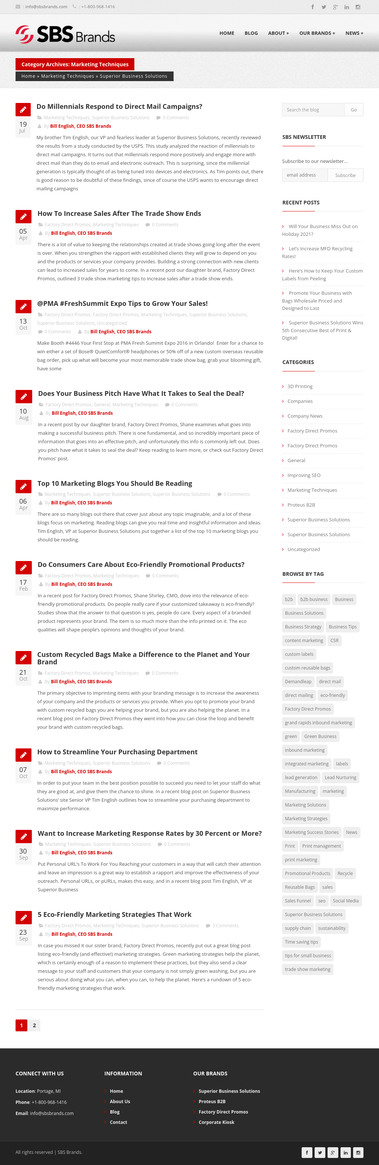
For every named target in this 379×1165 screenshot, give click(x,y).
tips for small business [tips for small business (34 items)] (308, 955)
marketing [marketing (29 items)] (333, 791)
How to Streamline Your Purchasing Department (117, 751)
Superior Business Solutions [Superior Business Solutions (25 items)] (314, 914)
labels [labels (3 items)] (342, 764)
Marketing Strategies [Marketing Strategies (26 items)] (306, 818)
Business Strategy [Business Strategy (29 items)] (303, 627)
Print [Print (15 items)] (290, 846)
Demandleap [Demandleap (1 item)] (298, 681)
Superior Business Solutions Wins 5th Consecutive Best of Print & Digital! (322, 330)
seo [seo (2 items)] (322, 901)
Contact (118, 1122)
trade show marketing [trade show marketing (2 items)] (308, 969)
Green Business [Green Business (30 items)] (320, 736)
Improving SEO (304, 475)
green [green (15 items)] (291, 736)
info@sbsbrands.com (46, 6)
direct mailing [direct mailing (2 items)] (299, 695)
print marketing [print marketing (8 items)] (301, 860)
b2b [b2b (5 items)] (289, 599)
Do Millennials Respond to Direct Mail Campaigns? (119, 106)
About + (278, 33)
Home (226, 33)
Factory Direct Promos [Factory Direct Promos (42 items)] (308, 709)
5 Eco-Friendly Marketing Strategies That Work (115, 914)
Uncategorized (112, 323)
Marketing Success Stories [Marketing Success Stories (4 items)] (312, 832)
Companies (300, 401)
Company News (305, 416)
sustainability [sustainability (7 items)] (332, 928)
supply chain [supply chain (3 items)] (298, 928)
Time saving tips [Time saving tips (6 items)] (301, 942)
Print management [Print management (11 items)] (321, 846)
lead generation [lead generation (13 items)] (301, 777)
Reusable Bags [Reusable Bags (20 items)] (300, 887)
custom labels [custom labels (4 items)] (299, 654)
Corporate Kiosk (216, 1122)
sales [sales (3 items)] (327, 887)
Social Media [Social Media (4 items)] (346, 901)
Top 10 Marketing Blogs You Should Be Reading (114, 483)
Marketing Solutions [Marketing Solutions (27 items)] (305, 805)
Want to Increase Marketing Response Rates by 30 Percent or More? (150, 833)
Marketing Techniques (67, 76)
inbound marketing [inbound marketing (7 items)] (305, 750)
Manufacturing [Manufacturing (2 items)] (300, 791)
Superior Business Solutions (134, 76)
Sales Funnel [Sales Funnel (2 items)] (298, 901)
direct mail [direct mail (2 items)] (330, 681)
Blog (251, 33)
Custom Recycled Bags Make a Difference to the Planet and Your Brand (143, 658)
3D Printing (300, 386)
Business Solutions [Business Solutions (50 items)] (304, 613)
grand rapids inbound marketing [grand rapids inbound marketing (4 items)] (318, 723)
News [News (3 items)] (352, 832)
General (102, 404)
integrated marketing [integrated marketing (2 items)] (307, 764)
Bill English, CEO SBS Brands (80, 126)
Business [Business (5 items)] (344, 599)
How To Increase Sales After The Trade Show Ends (119, 213)
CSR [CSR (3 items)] (335, 640)
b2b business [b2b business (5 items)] (314, 599)
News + (354, 33)
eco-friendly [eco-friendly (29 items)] (333, 695)
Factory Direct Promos (68, 224)
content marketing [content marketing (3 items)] (304, 640)
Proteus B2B (301, 504)
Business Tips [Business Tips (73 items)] (342, 627)
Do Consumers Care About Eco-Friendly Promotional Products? (141, 564)
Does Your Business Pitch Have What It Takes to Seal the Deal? (141, 393)
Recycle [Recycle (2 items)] (345, 873)
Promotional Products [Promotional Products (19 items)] (307, 873)
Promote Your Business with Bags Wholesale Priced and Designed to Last (317, 300)
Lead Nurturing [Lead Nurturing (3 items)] (340, 777)
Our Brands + (317, 33)
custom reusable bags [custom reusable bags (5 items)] (307, 668)
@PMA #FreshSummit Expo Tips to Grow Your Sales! (122, 303)
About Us (120, 1101)
